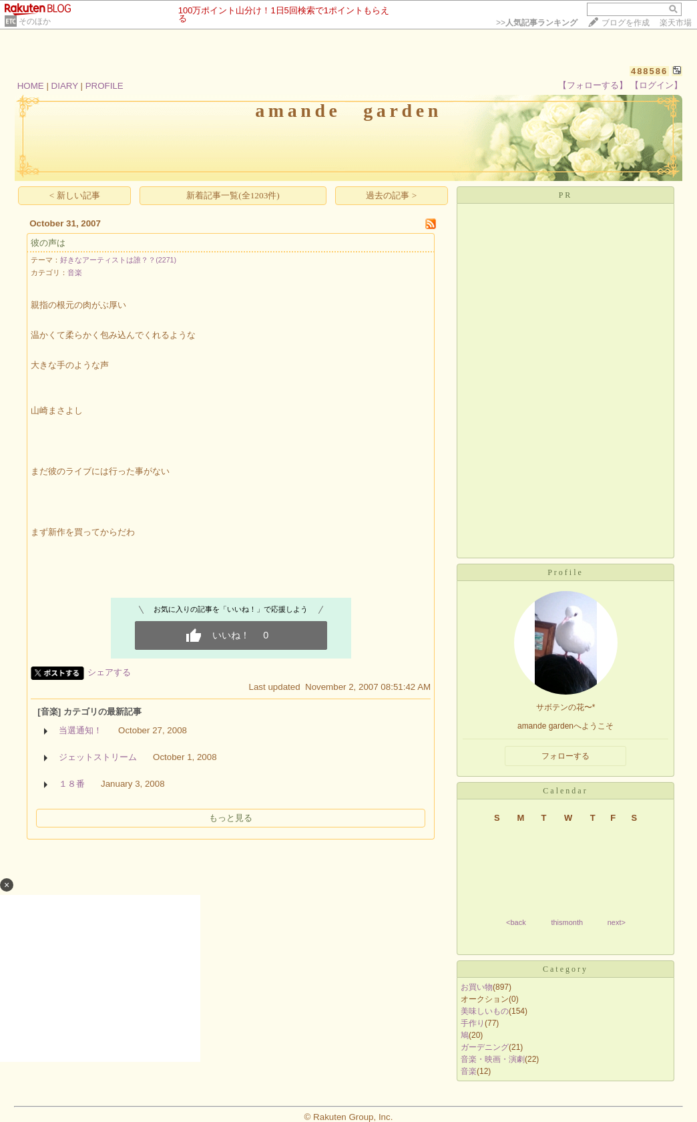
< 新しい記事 (74, 195)
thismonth (567, 922)
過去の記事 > (391, 195)
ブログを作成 (626, 22)
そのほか (35, 21)
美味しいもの (485, 1011)
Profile (565, 572)
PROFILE (104, 86)
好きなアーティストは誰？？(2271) (118, 260)
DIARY (64, 86)
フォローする (565, 756)
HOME (30, 86)
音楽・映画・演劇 (493, 1059)
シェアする (109, 672)
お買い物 (477, 987)
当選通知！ (80, 730)
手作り (473, 1023)
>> (536, 22)
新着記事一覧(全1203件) (233, 195)
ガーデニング (485, 1047)
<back (516, 922)
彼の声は (48, 243)
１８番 (72, 784)
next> (617, 922)
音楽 (74, 272)
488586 (649, 71)
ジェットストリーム (98, 757)
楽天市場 (676, 22)
